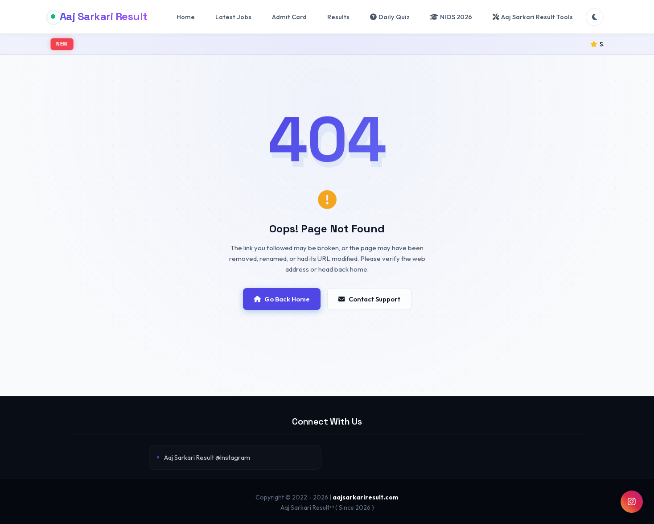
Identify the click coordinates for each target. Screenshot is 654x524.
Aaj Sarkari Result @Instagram (207, 457)
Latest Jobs (233, 16)
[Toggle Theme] (595, 17)
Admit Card (289, 16)
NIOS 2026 (451, 16)
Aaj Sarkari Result (99, 16)
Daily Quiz (390, 16)
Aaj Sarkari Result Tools (533, 16)
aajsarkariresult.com (366, 497)
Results (338, 16)
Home (186, 16)
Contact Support (369, 299)
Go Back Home (282, 299)
